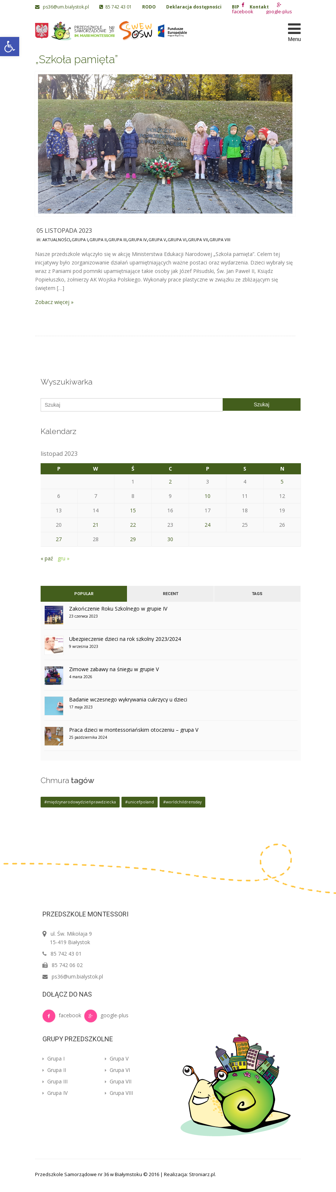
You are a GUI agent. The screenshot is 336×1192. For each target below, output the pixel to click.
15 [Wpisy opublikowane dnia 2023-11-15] (133, 510)
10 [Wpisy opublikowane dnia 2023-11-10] (207, 495)
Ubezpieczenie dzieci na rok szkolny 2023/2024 (125, 639)
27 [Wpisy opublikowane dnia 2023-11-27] (59, 539)
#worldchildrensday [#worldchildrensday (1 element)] (182, 802)
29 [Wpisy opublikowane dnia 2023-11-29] (133, 539)
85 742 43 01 (115, 7)
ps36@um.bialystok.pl (62, 7)
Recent (170, 593)
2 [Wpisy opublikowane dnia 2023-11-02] (170, 481)
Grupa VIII (219, 239)
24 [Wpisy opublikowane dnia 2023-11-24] (207, 524)
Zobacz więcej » (54, 301)
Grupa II (98, 239)
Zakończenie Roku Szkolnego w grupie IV (118, 608)
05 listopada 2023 (64, 230)
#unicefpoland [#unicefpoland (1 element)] (139, 802)
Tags (257, 593)
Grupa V (157, 239)
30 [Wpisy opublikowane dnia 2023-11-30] (170, 539)
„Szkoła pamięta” (76, 59)
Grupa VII (198, 239)
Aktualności (56, 239)
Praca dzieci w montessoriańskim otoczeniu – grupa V (133, 730)
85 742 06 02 (67, 965)
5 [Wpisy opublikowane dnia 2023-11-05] (282, 481)
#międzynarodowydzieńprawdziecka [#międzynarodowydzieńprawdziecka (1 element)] (80, 802)
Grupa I (80, 239)
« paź (47, 558)
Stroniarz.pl (202, 1174)
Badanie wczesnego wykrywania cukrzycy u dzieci (128, 699)
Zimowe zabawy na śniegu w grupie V (114, 669)
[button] (9, 46)
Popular (83, 593)
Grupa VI (177, 239)
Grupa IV (137, 239)
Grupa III (117, 239)
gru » (63, 558)
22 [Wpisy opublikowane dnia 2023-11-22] (133, 524)
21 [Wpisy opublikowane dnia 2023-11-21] (96, 524)
